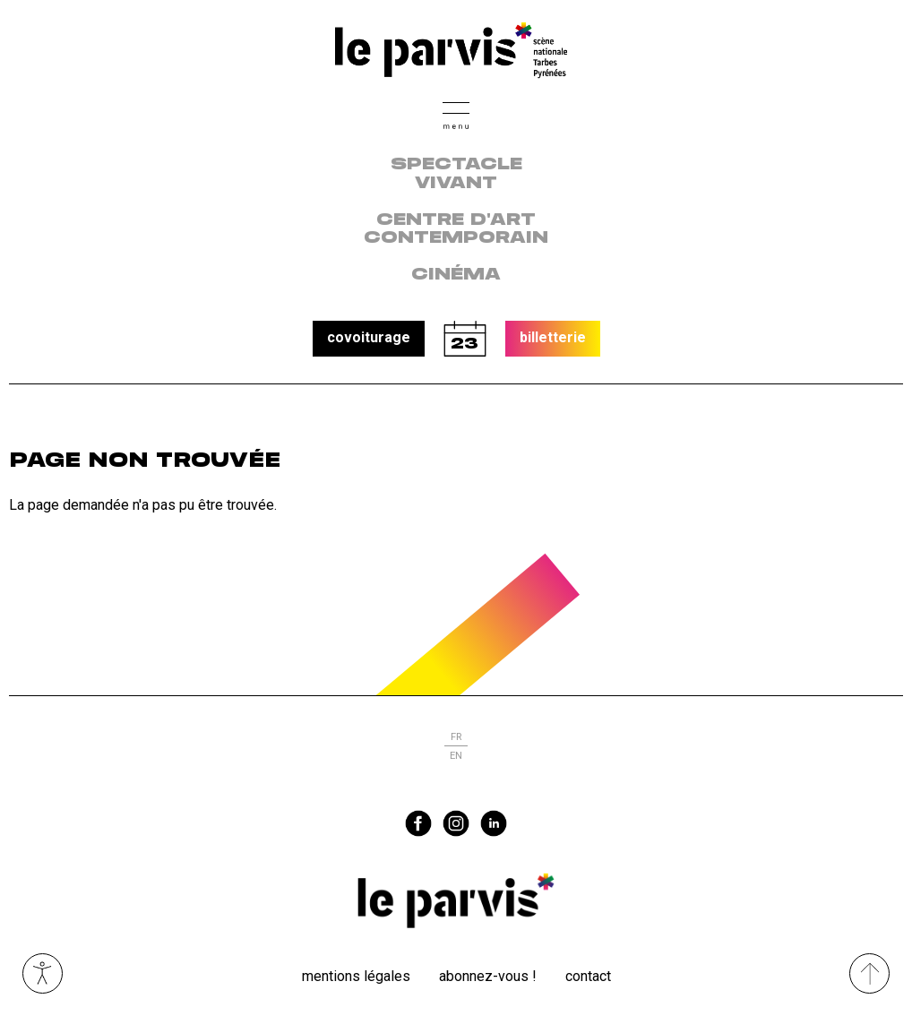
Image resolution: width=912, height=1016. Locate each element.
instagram (456, 823)
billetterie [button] (553, 337)
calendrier (465, 338)
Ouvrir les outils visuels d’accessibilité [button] (42, 973)
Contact (588, 976)
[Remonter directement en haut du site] (869, 973)
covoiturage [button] (368, 337)
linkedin (493, 823)
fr (456, 737)
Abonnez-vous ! (488, 976)
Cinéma (456, 275)
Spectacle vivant (456, 174)
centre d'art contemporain (456, 229)
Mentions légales (356, 976)
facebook (418, 823)
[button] (456, 113)
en (456, 756)
